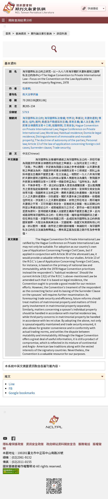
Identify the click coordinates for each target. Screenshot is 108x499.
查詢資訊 (21, 33)
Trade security (61, 147)
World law (52, 133)
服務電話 (84, 444)
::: (5, 25)
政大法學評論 (30, 94)
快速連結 (93, 8)
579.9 (25, 112)
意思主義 (74, 121)
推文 (8, 376)
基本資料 (10, 63)
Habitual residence (70, 133)
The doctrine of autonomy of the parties (60, 140)
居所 (38, 121)
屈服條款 (57, 125)
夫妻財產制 (90, 118)
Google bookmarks (22, 393)
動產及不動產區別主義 (55, 121)
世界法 (70, 118)
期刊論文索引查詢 (41, 33)
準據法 (79, 118)
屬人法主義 (87, 121)
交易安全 (69, 125)
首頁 (8, 33)
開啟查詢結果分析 (20, 20)
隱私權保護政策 (13, 444)
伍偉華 (26, 88)
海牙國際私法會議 (54, 118)
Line (12, 384)
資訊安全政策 (35, 444)
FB (10, 388)
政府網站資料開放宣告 (61, 444)
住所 (31, 121)
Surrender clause (41, 147)
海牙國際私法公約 (32, 118)
